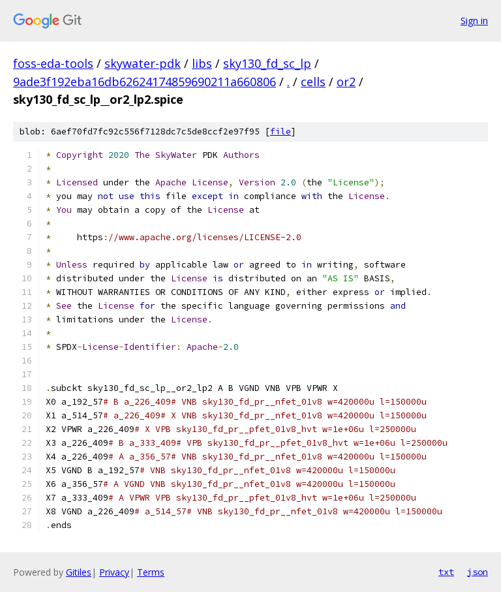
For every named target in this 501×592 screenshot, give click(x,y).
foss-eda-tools (53, 63)
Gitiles (78, 572)
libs (202, 63)
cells (313, 81)
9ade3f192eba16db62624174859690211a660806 (144, 81)
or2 (346, 81)
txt (446, 572)
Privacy (114, 572)
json (477, 572)
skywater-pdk (142, 63)
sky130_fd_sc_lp (267, 63)
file (280, 131)
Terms (150, 572)
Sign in (474, 20)
